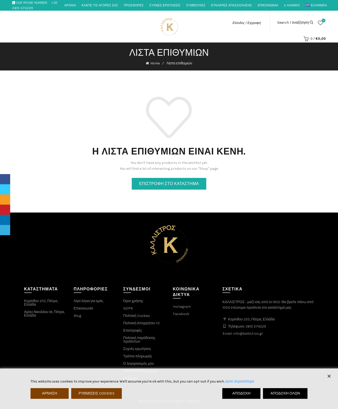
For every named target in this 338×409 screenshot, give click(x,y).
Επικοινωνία (83, 308)
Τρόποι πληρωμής (137, 356)
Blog (77, 316)
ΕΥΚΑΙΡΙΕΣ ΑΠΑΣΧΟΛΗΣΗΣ (231, 5)
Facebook (181, 314)
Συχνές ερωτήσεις (137, 349)
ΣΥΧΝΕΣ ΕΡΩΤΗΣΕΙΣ (164, 5)
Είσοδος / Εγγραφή (247, 23)
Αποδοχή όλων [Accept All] (285, 393)
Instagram (182, 306)
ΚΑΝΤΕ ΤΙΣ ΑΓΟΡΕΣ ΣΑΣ (100, 5)
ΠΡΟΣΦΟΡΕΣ (133, 5)
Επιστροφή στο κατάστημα (169, 183)
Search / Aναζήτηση (293, 22)
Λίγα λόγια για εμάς (89, 301)
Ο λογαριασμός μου (138, 363)
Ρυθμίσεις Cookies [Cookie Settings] (96, 393)
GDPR (128, 308)
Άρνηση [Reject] (49, 393)
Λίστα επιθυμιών (322, 20)
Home (155, 63)
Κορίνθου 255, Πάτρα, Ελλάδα (41, 303)
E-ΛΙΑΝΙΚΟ (292, 5)
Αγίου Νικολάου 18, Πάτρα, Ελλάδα (44, 314)
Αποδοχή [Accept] (241, 393)
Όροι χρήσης (133, 301)
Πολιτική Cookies (136, 316)
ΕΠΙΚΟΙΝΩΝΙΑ (268, 5)
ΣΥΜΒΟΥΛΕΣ (195, 5)
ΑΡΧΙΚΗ (70, 5)
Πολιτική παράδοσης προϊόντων (139, 340)
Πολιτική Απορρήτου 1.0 (141, 323)
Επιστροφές (132, 330)
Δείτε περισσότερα (239, 381)
